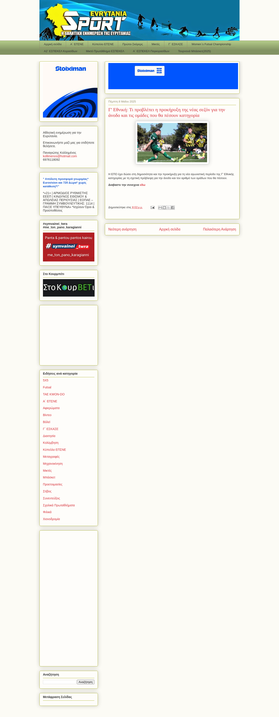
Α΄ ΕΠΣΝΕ (77, 44)
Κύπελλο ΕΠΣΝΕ (103, 44)
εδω (142, 184)
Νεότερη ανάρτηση (122, 229)
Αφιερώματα (51, 408)
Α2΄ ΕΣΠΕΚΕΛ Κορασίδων (60, 51)
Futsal (47, 387)
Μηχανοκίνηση (53, 463)
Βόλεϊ (46, 422)
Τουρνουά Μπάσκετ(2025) (194, 51)
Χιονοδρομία (51, 519)
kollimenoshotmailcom (60, 156)
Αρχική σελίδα (53, 44)
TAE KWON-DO (54, 394)
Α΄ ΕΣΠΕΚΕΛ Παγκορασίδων (151, 51)
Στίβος (47, 491)
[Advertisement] (70, 334)
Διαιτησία (49, 436)
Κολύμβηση (50, 442)
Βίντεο (47, 415)
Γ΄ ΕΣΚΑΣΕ (175, 44)
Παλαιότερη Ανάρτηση (219, 229)
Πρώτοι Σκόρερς (132, 44)
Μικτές (156, 44)
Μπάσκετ (49, 477)
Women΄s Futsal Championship (211, 44)
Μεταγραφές (51, 456)
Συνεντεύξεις (51, 498)
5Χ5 (45, 380)
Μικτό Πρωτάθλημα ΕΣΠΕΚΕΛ (105, 51)
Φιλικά (47, 512)
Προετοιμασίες (52, 484)
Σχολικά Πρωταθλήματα (59, 505)
